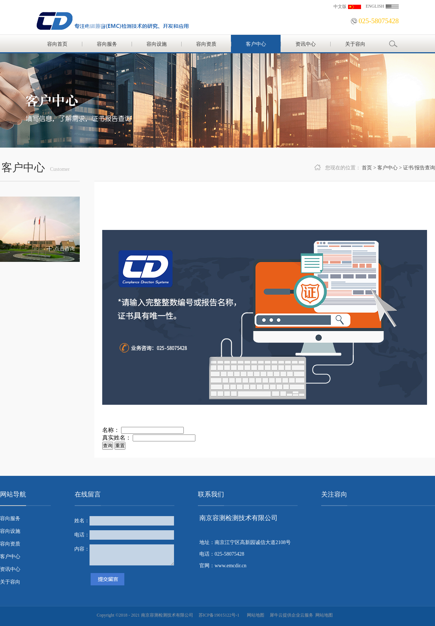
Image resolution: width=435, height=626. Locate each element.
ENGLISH (375, 6)
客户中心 (387, 167)
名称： (111, 430)
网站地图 (254, 615)
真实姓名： (116, 438)
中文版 (340, 6)
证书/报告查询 (419, 167)
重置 (120, 445)
